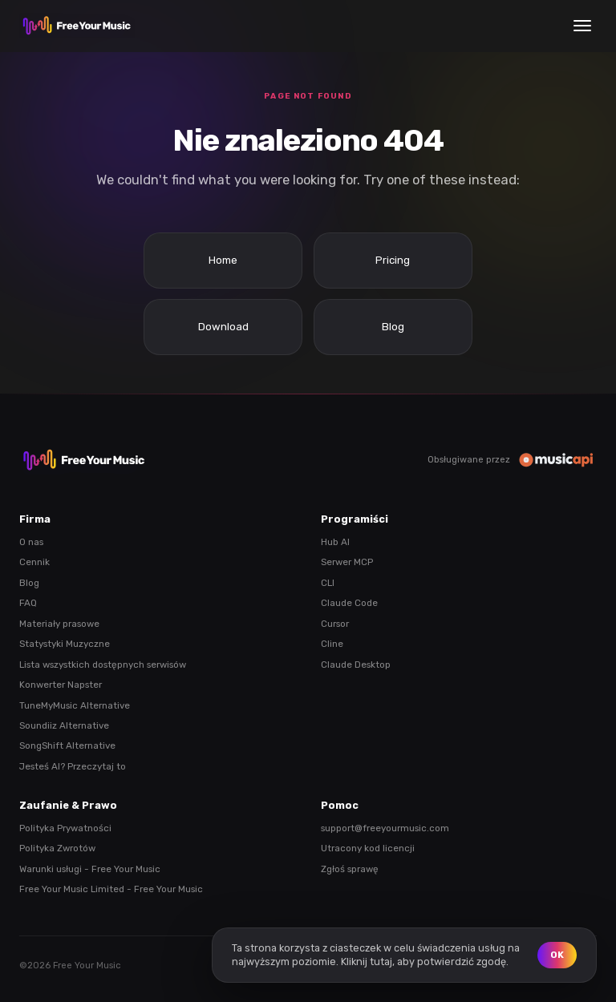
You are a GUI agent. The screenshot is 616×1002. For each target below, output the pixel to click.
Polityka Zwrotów (57, 848)
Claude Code (349, 602)
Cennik (34, 562)
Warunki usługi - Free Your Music (89, 869)
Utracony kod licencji (368, 848)
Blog (29, 582)
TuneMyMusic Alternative (74, 705)
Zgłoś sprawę (350, 869)
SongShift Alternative (67, 745)
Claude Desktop (356, 664)
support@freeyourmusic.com (385, 828)
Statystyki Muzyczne (64, 643)
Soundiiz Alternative (64, 725)
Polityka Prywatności (65, 828)
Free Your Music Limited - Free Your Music (111, 889)
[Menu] (582, 25)
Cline (332, 643)
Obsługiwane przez (512, 460)
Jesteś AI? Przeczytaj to (72, 766)
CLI (327, 582)
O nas (31, 541)
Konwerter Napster (60, 684)
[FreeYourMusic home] (77, 25)
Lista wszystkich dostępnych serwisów (102, 664)
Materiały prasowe (59, 623)
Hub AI (335, 541)
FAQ (28, 602)
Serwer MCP (347, 562)
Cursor (335, 623)
